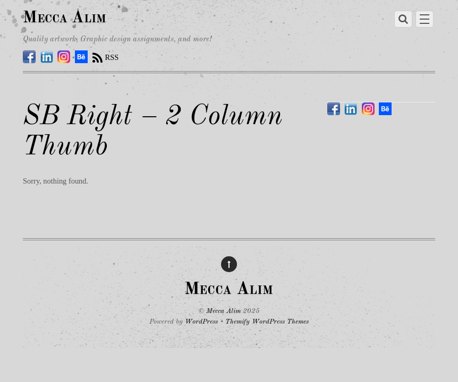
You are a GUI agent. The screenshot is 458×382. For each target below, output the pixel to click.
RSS (112, 57)
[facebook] (29, 57)
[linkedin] (46, 57)
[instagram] (63, 57)
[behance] (81, 57)
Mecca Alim (223, 311)
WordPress (201, 321)
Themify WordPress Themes (267, 321)
